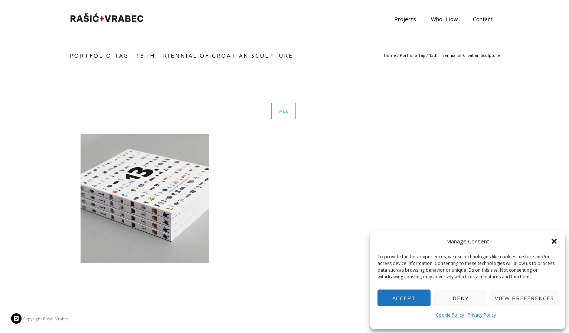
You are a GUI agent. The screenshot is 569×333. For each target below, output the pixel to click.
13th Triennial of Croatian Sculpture (464, 55)
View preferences (524, 298)
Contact (483, 18)
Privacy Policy (482, 315)
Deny (460, 298)
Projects (405, 18)
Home (390, 55)
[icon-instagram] (16, 318)
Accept (403, 298)
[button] (554, 241)
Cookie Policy (450, 315)
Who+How (444, 18)
